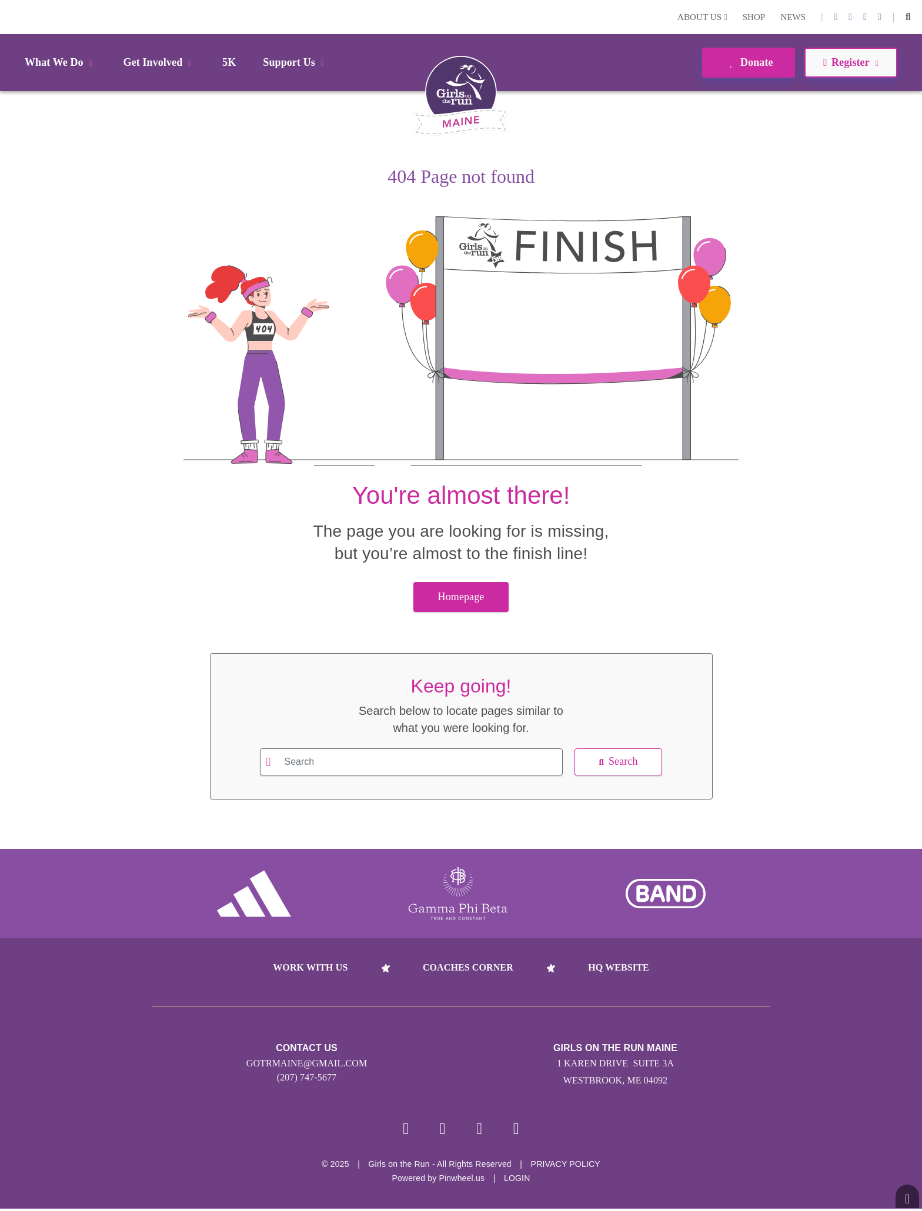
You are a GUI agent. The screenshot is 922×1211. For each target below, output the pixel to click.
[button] (908, 17)
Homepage (461, 597)
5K (229, 62)
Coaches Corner (468, 967)
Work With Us (310, 967)
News (793, 17)
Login (11, 17)
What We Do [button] (60, 62)
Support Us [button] (295, 62)
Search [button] (618, 761)
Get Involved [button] (159, 62)
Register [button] (850, 62)
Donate (748, 62)
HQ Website (618, 967)
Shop (754, 17)
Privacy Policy (565, 1166)
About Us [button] (702, 17)
